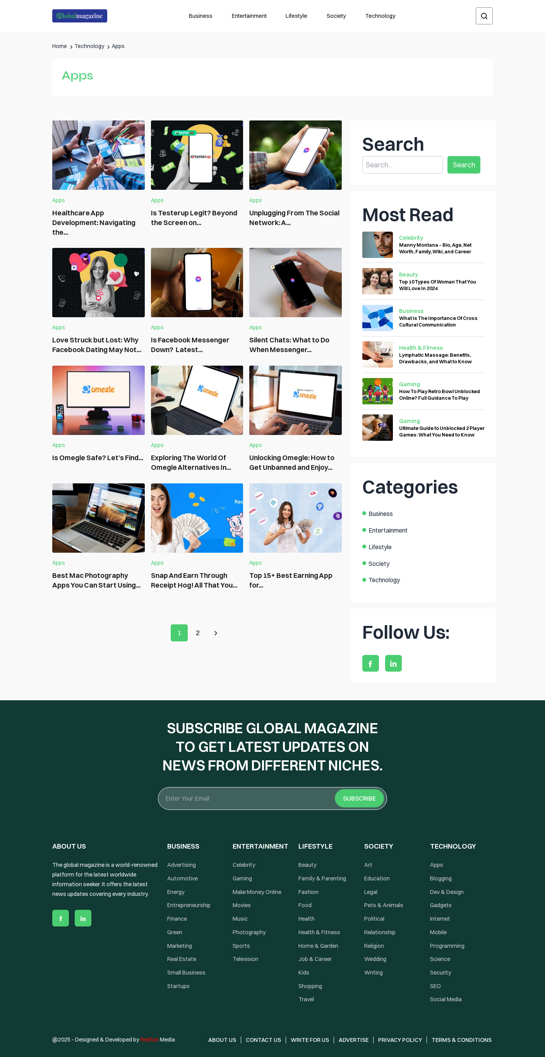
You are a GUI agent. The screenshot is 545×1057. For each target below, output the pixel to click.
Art (368, 864)
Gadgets (441, 905)
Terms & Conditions (462, 1039)
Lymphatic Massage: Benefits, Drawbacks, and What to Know (435, 358)
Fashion (308, 892)
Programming (447, 945)
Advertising (181, 864)
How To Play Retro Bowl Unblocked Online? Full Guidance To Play (439, 394)
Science (440, 959)
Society (336, 15)
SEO (435, 986)
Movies (242, 905)
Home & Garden (318, 945)
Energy (176, 892)
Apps (58, 200)
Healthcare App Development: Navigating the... (93, 222)
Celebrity (411, 237)
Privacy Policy (400, 1039)
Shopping (310, 986)
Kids (303, 972)
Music (240, 918)
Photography (249, 932)
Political (374, 918)
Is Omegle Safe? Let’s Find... (97, 457)
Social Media (446, 999)
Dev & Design (447, 892)
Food (305, 905)
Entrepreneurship (189, 905)
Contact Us (263, 1039)
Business (201, 15)
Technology (380, 15)
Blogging (441, 878)
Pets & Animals (383, 905)
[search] (484, 15)
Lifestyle (296, 15)
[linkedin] (393, 663)
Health (306, 918)
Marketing (179, 945)
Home (59, 46)
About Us (222, 1039)
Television (245, 959)
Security (440, 972)
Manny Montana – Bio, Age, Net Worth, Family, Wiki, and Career (435, 248)
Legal (370, 892)
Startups (178, 986)
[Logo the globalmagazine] (79, 15)
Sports (241, 945)
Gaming (409, 384)
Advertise (353, 1039)
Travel (306, 999)
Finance (177, 918)
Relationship (380, 932)
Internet (440, 918)
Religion (374, 945)
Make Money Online (257, 892)
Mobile (438, 932)
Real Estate (181, 959)
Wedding (375, 959)
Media (158, 1039)
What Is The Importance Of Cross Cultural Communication (438, 321)
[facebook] (370, 663)
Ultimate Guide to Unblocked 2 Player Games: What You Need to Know (442, 431)
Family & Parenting (322, 878)
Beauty (408, 274)
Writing (373, 972)
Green (174, 932)
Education (377, 878)
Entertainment (249, 15)
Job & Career (315, 959)
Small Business (186, 972)
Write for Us (310, 1039)
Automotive (182, 878)
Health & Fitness (421, 347)
